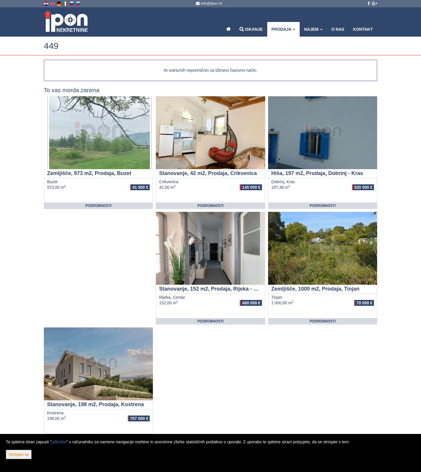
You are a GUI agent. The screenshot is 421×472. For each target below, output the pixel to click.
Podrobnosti (98, 206)
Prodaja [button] (284, 29)
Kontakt (363, 29)
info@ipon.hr (209, 3)
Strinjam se (18, 454)
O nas (337, 29)
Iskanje (251, 29)
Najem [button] (313, 29)
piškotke (58, 442)
